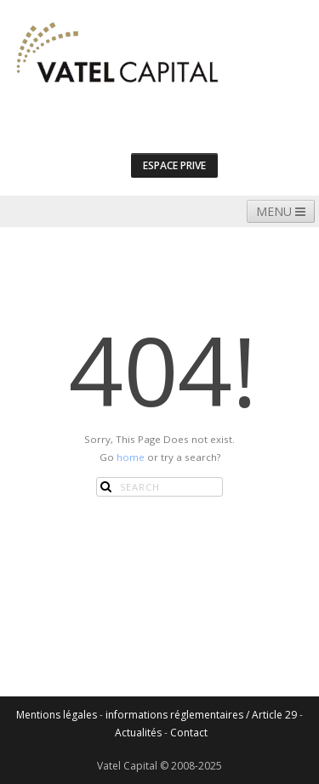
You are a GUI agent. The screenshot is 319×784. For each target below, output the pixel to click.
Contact (189, 732)
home (131, 457)
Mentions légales (56, 714)
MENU (280, 211)
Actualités (138, 732)
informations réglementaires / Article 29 (201, 714)
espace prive (174, 165)
